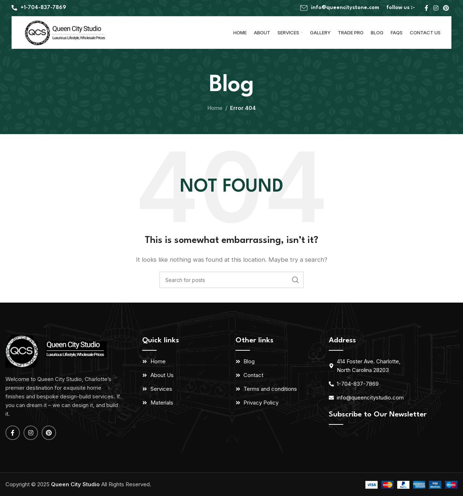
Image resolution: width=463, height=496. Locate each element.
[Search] (231, 279)
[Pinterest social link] (446, 8)
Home (214, 107)
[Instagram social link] (436, 8)
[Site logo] (66, 32)
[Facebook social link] (426, 8)
